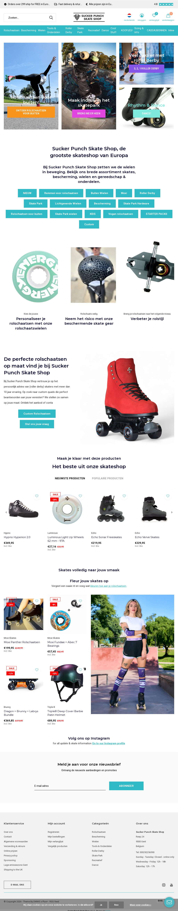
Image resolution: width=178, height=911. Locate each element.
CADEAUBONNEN (157, 30)
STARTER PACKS (156, 214)
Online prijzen (10, 851)
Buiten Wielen (99, 193)
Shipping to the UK (13, 869)
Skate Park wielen (66, 214)
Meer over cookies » (140, 905)
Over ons (8, 832)
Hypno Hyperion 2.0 (17, 537)
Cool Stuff (113, 30)
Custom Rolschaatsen (36, 413)
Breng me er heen (88, 113)
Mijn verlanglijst (55, 841)
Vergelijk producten (57, 846)
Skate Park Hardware (136, 203)
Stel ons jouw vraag (37, 424)
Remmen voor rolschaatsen (61, 193)
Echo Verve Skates (147, 537)
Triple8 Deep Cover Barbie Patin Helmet (65, 713)
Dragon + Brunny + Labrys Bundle (21, 713)
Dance (105, 30)
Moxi (124, 193)
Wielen (41, 30)
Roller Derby (69, 30)
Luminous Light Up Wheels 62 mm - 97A (66, 538)
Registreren (53, 832)
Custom (89, 224)
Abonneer (126, 785)
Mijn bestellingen (56, 836)
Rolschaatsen (11, 30)
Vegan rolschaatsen (120, 214)
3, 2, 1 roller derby (146, 68)
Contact (8, 836)
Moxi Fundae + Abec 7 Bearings (62, 643)
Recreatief (94, 30)
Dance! (146, 113)
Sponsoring (10, 860)
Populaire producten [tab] (107, 478)
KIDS (93, 214)
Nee (116, 905)
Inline (171, 30)
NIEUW (27, 193)
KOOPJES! (127, 30)
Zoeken (51, 17)
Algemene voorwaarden (16, 841)
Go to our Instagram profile (108, 743)
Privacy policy (10, 855)
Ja (101, 905)
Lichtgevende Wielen (68, 203)
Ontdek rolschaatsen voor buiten (31, 112)
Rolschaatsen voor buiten (26, 214)
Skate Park (80, 30)
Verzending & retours (14, 846)
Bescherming (28, 30)
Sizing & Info (139, 30)
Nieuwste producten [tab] (70, 478)
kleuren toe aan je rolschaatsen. (108, 586)
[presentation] (6, 512)
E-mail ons (17, 884)
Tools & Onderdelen (53, 30)
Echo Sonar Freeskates (106, 537)
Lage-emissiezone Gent (16, 865)
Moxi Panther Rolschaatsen (22, 642)
